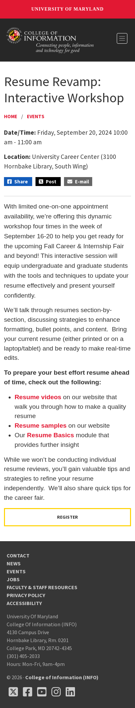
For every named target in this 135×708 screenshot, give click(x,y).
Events (35, 116)
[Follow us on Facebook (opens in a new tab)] (27, 691)
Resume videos (38, 397)
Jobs (13, 579)
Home (10, 116)
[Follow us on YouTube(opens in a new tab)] (41, 691)
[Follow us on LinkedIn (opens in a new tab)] (70, 691)
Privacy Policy (26, 595)
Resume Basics (50, 435)
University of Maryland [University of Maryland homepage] (67, 9)
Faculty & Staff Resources (42, 587)
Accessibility (24, 603)
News (14, 563)
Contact (18, 555)
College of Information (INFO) (62, 677)
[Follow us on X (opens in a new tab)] (13, 691)
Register (67, 517)
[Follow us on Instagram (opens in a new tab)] (56, 691)
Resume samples (41, 425)
